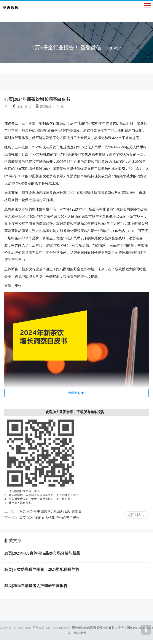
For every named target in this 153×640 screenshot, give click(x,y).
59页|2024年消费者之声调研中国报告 (35, 586)
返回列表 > (136, 515)
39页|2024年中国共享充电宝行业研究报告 (50, 511)
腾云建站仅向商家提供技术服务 (93, 627)
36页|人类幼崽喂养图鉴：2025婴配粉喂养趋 (41, 569)
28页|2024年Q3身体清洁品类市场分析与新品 (42, 553)
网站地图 (80, 633)
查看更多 (74, 393)
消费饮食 (43, 106)
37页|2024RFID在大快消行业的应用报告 (49, 518)
